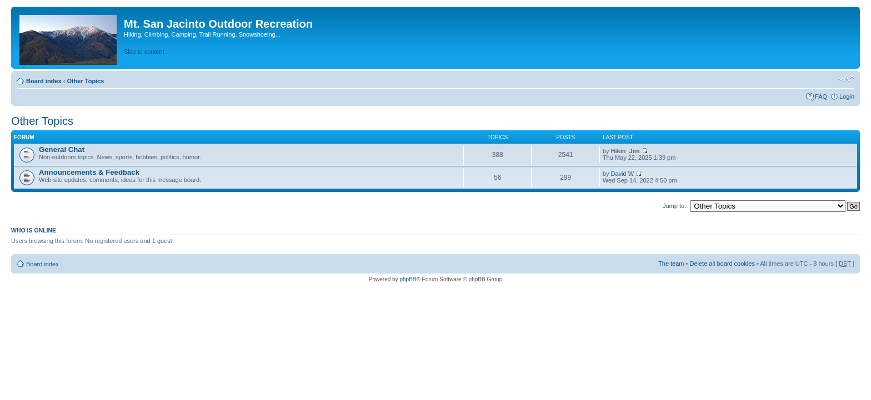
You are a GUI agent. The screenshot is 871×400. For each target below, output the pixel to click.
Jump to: (674, 205)
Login (846, 96)
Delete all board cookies (721, 263)
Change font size (846, 79)
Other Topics (85, 81)
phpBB (407, 279)
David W (622, 173)
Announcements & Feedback (89, 172)
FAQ (821, 96)
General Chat (61, 149)
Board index (44, 81)
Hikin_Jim (625, 151)
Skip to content (144, 51)
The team (671, 263)
